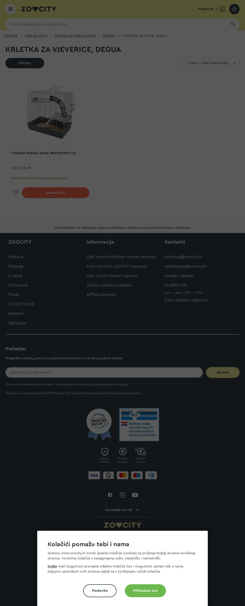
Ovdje (52, 566)
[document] (125, 570)
